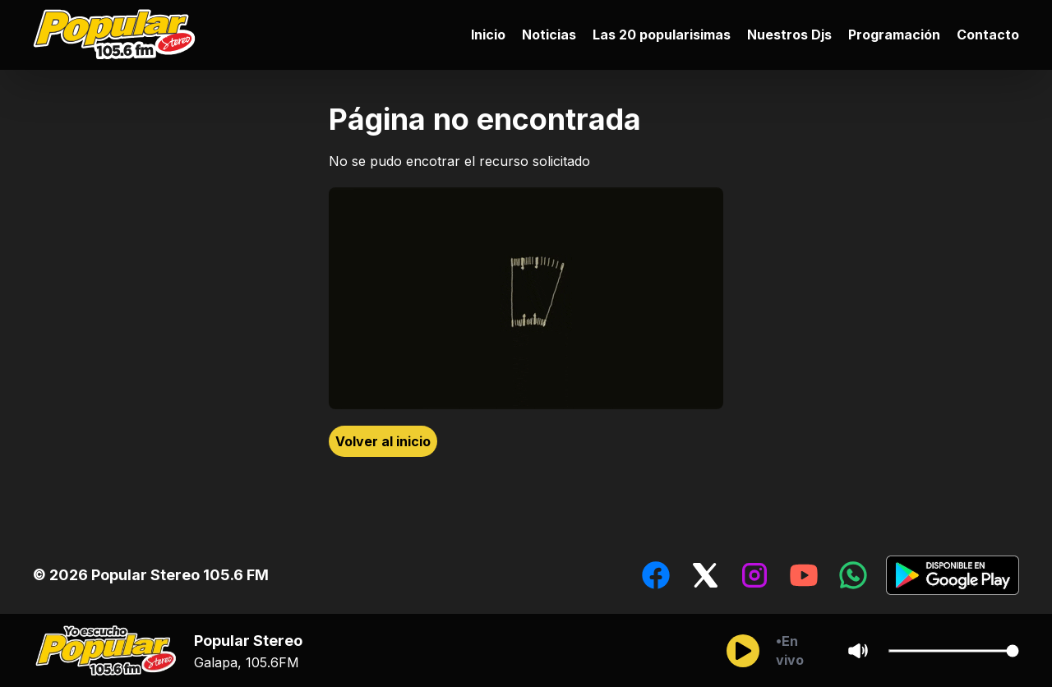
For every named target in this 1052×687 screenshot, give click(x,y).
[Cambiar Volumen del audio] (953, 650)
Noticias (549, 34)
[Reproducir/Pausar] (743, 650)
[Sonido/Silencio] (858, 651)
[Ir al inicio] (118, 35)
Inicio (488, 34)
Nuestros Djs (789, 34)
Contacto (988, 34)
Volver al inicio (383, 441)
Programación (894, 34)
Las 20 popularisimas (662, 34)
